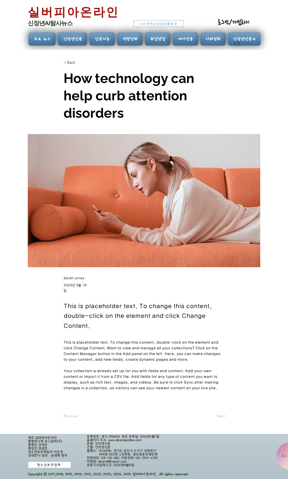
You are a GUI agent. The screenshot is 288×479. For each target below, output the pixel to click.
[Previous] (79, 416)
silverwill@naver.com (112, 461)
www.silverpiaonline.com (124, 440)
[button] (79, 62)
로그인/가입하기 (233, 22)
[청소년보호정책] (49, 465)
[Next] (213, 416)
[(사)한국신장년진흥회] (159, 23)
